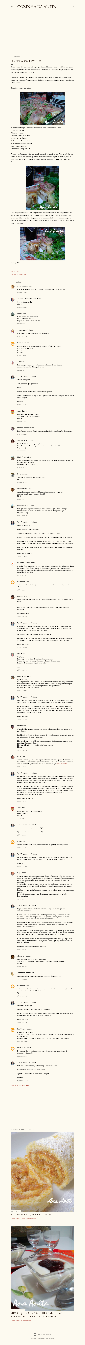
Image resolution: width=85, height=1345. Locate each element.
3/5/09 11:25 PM (22, 899)
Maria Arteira (22, 457)
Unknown (21, 343)
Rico (19, 756)
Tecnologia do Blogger (42, 1334)
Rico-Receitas (62, 764)
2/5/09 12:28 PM (22, 556)
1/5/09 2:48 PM (22, 370)
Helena (20, 474)
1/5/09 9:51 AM (21, 324)
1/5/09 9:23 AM (22, 307)
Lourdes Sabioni (23, 505)
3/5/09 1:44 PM (22, 818)
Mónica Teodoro (23, 428)
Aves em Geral (23, 274)
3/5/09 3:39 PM (22, 866)
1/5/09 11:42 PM (22, 499)
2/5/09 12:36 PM (22, 575)
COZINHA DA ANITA (36, 6)
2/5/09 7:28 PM (22, 719)
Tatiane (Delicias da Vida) (26, 299)
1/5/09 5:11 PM (21, 421)
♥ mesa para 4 (22, 330)
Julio (19, 362)
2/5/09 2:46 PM (22, 647)
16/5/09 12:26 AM (22, 1081)
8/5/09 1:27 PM (22, 996)
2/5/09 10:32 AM (22, 516)
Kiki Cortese (21, 1029)
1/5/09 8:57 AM (22, 292)
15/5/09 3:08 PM (22, 1041)
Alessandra (21, 956)
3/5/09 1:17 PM (21, 801)
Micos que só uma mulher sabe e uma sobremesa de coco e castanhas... (37, 1314)
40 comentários (26, 1320)
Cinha (19, 313)
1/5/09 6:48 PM (22, 482)
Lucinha (20, 596)
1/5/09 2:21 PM (21, 355)
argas (19, 841)
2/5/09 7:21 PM (22, 691)
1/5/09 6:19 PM (21, 467)
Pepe (19, 873)
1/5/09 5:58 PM (21, 451)
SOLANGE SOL (23, 440)
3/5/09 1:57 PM (21, 835)
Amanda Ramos (23, 973)
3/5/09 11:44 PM (22, 950)
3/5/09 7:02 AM (22, 767)
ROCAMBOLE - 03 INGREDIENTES (31, 1214)
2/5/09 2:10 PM (22, 616)
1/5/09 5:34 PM (22, 434)
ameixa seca (22, 286)
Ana (18, 654)
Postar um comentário (20, 1086)
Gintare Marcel (49, 1338)
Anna (19, 411)
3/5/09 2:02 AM (22, 750)
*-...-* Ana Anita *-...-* (24, 376)
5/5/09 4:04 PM (22, 979)
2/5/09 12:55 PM (22, 590)
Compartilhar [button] (15, 271)
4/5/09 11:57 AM (22, 966)
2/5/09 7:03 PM (22, 670)
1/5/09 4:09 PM (22, 405)
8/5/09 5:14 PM (22, 1023)
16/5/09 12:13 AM (22, 1056)
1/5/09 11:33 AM (22, 336)
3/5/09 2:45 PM (22, 848)
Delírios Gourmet (23, 563)
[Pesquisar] (73, 6)
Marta (19, 726)
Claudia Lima (22, 489)
